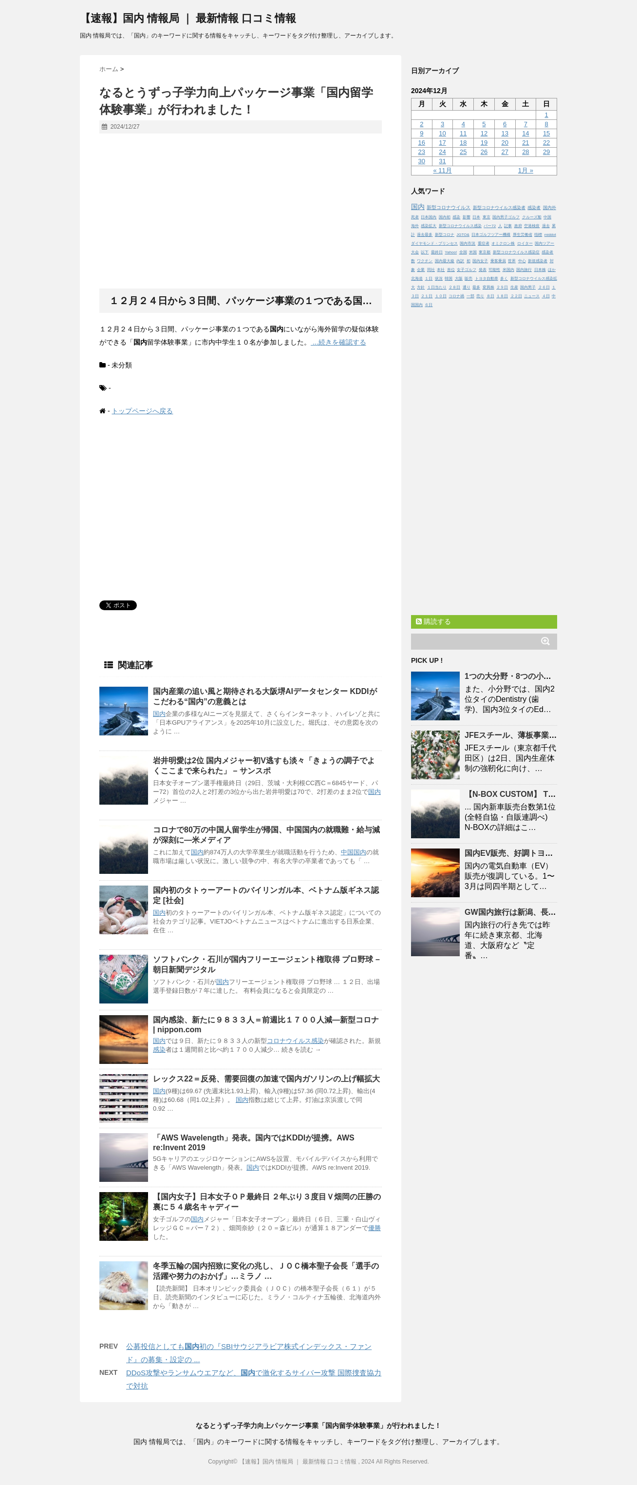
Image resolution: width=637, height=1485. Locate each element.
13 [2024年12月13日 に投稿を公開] (504, 133)
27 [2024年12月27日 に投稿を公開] (504, 151)
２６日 (544, 287)
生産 (514, 287)
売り (480, 296)
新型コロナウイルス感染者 (499, 207)
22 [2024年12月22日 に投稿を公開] (546, 142)
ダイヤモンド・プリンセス (434, 243)
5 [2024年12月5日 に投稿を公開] (484, 124)
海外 (415, 226)
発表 (483, 270)
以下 (425, 252)
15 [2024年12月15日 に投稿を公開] (546, 133)
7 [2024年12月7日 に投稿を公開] (525, 124)
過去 (546, 226)
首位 (451, 270)
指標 (538, 234)
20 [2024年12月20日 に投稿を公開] (504, 142)
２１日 (426, 296)
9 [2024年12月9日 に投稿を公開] (421, 133)
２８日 (454, 287)
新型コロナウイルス (448, 207)
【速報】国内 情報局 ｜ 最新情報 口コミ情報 (188, 18)
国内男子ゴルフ (506, 217)
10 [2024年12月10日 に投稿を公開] (442, 133)
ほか (552, 270)
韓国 (448, 278)
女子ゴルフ (466, 270)
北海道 (417, 278)
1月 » (525, 170)
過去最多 (424, 234)
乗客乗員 (498, 261)
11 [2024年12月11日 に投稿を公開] (463, 133)
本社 (441, 270)
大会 (415, 252)
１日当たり (437, 287)
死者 (415, 217)
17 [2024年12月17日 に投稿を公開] (442, 142)
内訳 (460, 261)
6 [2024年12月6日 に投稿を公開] (504, 124)
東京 (486, 217)
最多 (476, 287)
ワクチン (424, 261)
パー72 (490, 226)
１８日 (502, 296)
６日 (428, 305)
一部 (470, 296)
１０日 (441, 296)
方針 (421, 287)
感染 (317, 1040)
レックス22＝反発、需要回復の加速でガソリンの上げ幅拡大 (266, 1079)
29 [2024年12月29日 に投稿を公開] (546, 151)
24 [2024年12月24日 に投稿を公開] (442, 151)
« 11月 (442, 170)
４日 (546, 296)
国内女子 (480, 261)
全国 (463, 252)
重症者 (483, 243)
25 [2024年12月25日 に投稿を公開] (463, 151)
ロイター (525, 243)
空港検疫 (532, 226)
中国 (347, 852)
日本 (476, 217)
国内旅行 (524, 270)
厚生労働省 (522, 234)
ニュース (532, 296)
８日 (490, 296)
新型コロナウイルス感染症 (516, 252)
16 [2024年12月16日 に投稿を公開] (421, 142)
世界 (512, 261)
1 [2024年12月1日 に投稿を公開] (546, 114)
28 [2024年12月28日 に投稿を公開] (525, 151)
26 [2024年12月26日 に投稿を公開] (484, 151)
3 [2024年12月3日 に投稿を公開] (442, 124)
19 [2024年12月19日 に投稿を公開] (484, 142)
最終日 (437, 252)
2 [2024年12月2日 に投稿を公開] (421, 124)
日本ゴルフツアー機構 (490, 234)
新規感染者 (537, 261)
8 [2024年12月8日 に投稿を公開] (546, 124)
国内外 (549, 207)
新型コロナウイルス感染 (460, 226)
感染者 (534, 207)
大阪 (459, 278)
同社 (431, 270)
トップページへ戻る (142, 411)
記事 (508, 226)
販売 (468, 278)
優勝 (374, 1228)
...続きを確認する (338, 342)
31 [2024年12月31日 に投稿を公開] (442, 161)
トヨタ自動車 (486, 278)
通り (466, 287)
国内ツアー (544, 243)
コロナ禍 (456, 296)
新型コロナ (444, 234)
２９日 (502, 287)
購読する (433, 621)
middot (550, 234)
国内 (159, 713)
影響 (466, 217)
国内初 (444, 217)
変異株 (488, 287)
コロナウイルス (289, 1040)
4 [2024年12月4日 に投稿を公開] (463, 124)
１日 (428, 278)
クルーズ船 (532, 217)
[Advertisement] (240, 211)
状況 (439, 278)
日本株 (540, 270)
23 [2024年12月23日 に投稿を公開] (421, 151)
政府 (518, 226)
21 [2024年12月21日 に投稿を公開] (525, 142)
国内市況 (467, 243)
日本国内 (428, 217)
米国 (473, 252)
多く (504, 278)
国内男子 (528, 287)
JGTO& (462, 234)
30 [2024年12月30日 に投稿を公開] (421, 161)
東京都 (484, 252)
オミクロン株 (503, 243)
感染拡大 (428, 226)
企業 (421, 270)
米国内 (508, 270)
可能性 (494, 270)
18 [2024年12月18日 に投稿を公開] (463, 142)
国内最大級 (444, 261)
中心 (522, 261)
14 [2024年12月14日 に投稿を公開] (525, 133)
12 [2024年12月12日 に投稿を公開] (484, 133)
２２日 (516, 296)
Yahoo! (451, 252)
